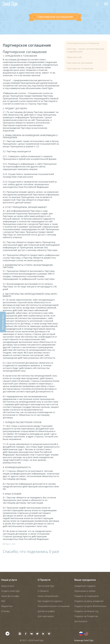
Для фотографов (46, 611)
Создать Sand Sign (10, 591)
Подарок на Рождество (86, 616)
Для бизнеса (80, 621)
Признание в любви (84, 591)
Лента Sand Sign (46, 586)
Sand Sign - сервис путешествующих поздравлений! (85, 50)
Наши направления (48, 596)
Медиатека (6, 606)
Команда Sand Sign (84, 640)
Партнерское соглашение (80, 68)
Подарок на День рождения (88, 601)
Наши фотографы (10, 596)
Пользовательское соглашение (83, 43)
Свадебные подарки (84, 586)
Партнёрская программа (80, 62)
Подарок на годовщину (86, 596)
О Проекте (44, 579)
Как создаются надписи (50, 601)
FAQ (3, 601)
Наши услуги (9, 579)
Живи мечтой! (74, 57)
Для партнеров (46, 616)
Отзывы (5, 611)
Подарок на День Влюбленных (90, 606)
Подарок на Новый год (86, 611)
